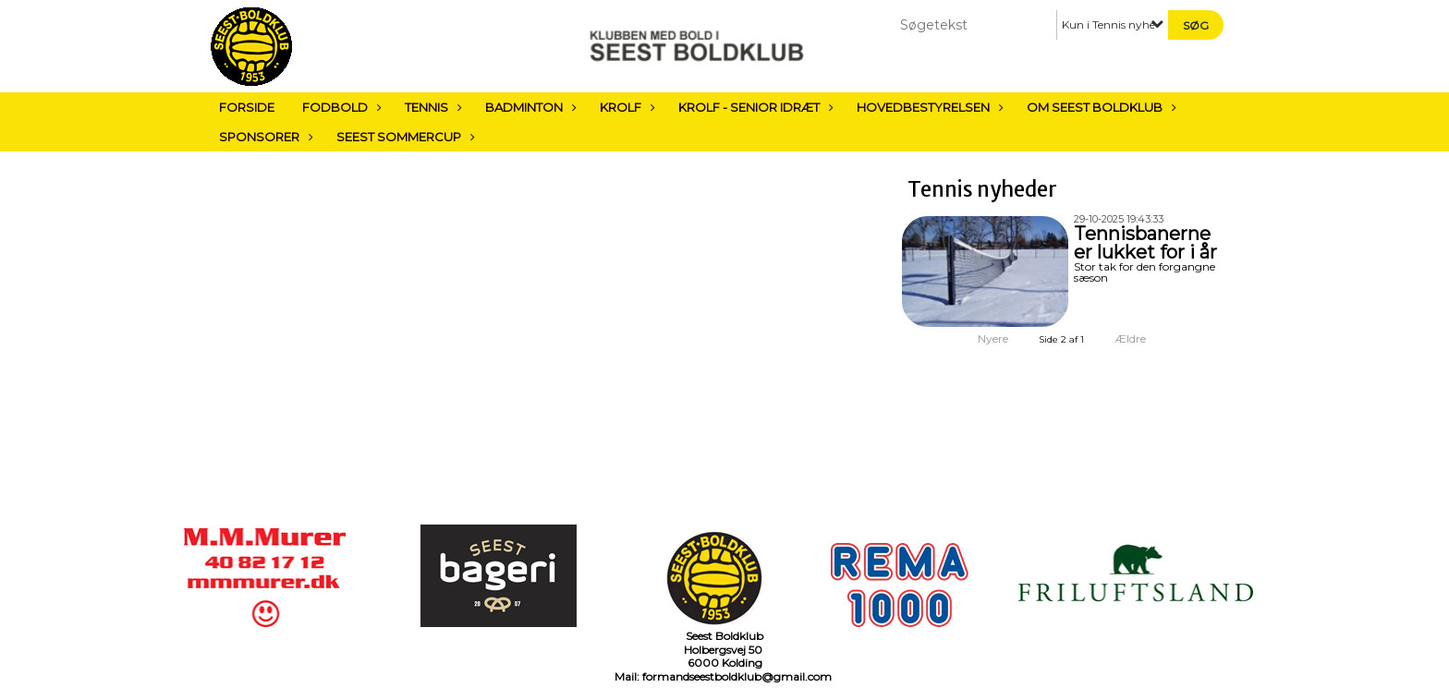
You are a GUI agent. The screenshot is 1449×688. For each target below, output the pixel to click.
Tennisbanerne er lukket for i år (1145, 243)
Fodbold (339, 107)
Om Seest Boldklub (1099, 107)
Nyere (982, 338)
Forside (246, 107)
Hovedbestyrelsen (928, 107)
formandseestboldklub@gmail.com (737, 676)
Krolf (625, 107)
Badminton (528, 107)
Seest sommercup (403, 136)
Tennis (431, 107)
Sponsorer (264, 136)
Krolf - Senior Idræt (753, 107)
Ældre (1142, 338)
